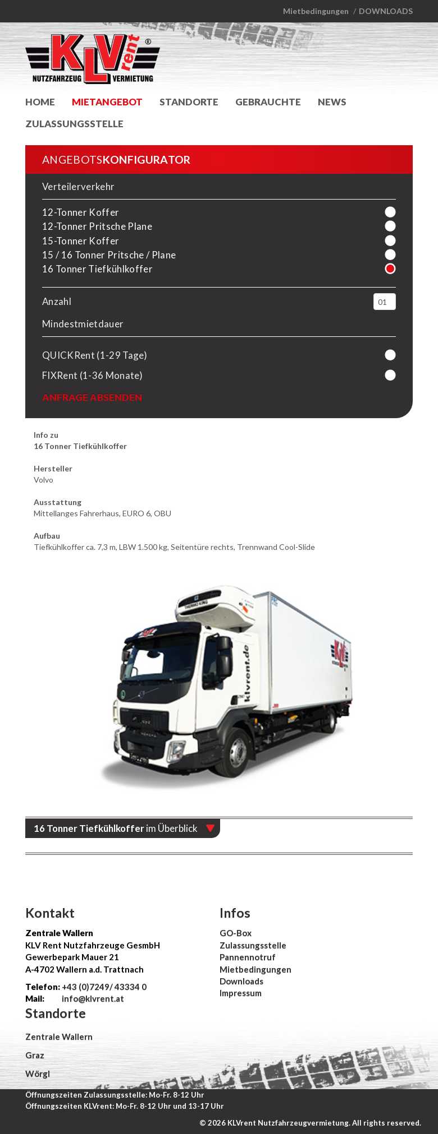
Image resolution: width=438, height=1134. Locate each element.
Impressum (241, 993)
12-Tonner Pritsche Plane (97, 226)
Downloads (386, 11)
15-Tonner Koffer (80, 241)
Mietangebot (107, 102)
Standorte (188, 102)
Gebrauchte (268, 102)
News (332, 102)
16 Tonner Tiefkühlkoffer (97, 269)
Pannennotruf (248, 957)
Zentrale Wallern (59, 1036)
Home (40, 102)
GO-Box (236, 933)
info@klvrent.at (92, 998)
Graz (34, 1055)
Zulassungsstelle (74, 123)
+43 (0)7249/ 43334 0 (104, 987)
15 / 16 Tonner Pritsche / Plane (109, 255)
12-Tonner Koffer (80, 212)
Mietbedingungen (316, 11)
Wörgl (37, 1073)
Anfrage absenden (92, 397)
